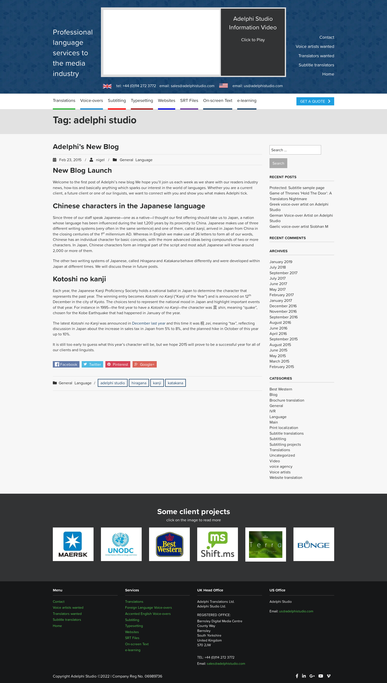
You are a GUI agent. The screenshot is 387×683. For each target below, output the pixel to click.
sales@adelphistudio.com (192, 86)
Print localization (284, 427)
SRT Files (189, 100)
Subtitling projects (285, 444)
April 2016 (278, 333)
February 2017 (282, 295)
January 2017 (281, 300)
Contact (326, 37)
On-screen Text (217, 100)
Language (144, 160)
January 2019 (281, 262)
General (126, 160)
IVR (273, 411)
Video (275, 461)
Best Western (281, 389)
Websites (166, 100)
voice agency (281, 466)
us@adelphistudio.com (263, 86)
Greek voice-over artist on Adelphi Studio (299, 207)
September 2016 (284, 317)
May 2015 (278, 356)
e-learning (246, 100)
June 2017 (278, 284)
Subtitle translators (316, 65)
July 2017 (278, 278)
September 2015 (284, 339)
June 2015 (278, 350)
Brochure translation (287, 400)
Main (274, 422)
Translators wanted (316, 55)
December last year (148, 323)
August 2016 (280, 322)
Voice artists (280, 472)
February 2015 (282, 367)
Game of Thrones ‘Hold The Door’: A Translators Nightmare (301, 195)
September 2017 (283, 273)
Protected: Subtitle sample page (297, 188)
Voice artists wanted (315, 46)
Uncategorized (282, 455)
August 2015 (280, 345)
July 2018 (278, 267)
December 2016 (283, 306)
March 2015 (279, 361)
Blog (273, 394)
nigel (100, 160)
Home (328, 74)
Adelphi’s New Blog (86, 146)
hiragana (139, 383)
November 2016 (283, 311)
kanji (157, 383)
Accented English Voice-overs (148, 613)
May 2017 (278, 289)
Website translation (286, 477)
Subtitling (117, 100)
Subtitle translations (287, 433)
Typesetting (142, 100)
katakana (175, 383)
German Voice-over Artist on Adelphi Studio (301, 218)
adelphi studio (112, 383)
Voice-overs (91, 100)
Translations (64, 100)
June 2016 (278, 328)
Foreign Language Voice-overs (148, 607)
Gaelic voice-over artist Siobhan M (299, 226)
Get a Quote (315, 101)
